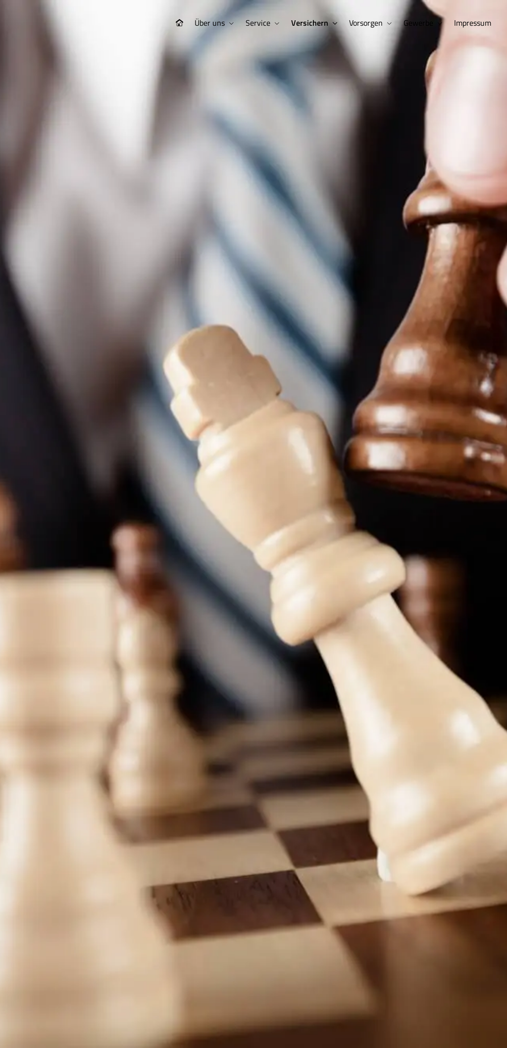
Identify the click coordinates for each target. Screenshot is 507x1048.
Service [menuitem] (258, 23)
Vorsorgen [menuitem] (366, 23)
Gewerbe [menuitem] (418, 23)
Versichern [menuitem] (309, 23)
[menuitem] (179, 23)
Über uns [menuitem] (210, 23)
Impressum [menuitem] (472, 23)
